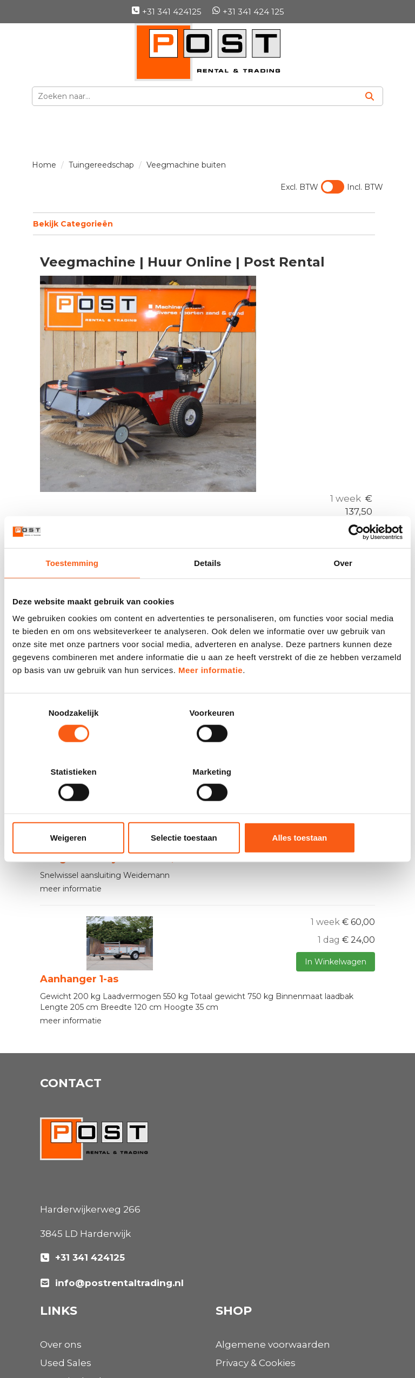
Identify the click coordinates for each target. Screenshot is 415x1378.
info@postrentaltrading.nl (112, 1177)
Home (44, 165)
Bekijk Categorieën (203, 223)
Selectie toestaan (208, 808)
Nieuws (233, 1066)
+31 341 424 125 (248, 11)
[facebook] (52, 1328)
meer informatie (71, 915)
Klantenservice (251, 1239)
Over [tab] (342, 592)
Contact (234, 1257)
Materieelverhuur (257, 1048)
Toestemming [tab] (72, 592)
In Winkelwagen (333, 370)
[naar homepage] (207, 52)
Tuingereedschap (101, 165)
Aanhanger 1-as (79, 874)
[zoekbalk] (194, 96)
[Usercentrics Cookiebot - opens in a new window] (355, 562)
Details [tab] (207, 592)
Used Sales (241, 1029)
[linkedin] (76, 1328)
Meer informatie (210, 699)
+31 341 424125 (166, 11)
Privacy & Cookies (80, 1257)
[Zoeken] (370, 96)
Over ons (236, 1011)
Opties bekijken (346, 389)
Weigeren (76, 808)
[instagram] (99, 1328)
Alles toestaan (338, 808)
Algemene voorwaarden (97, 1239)
